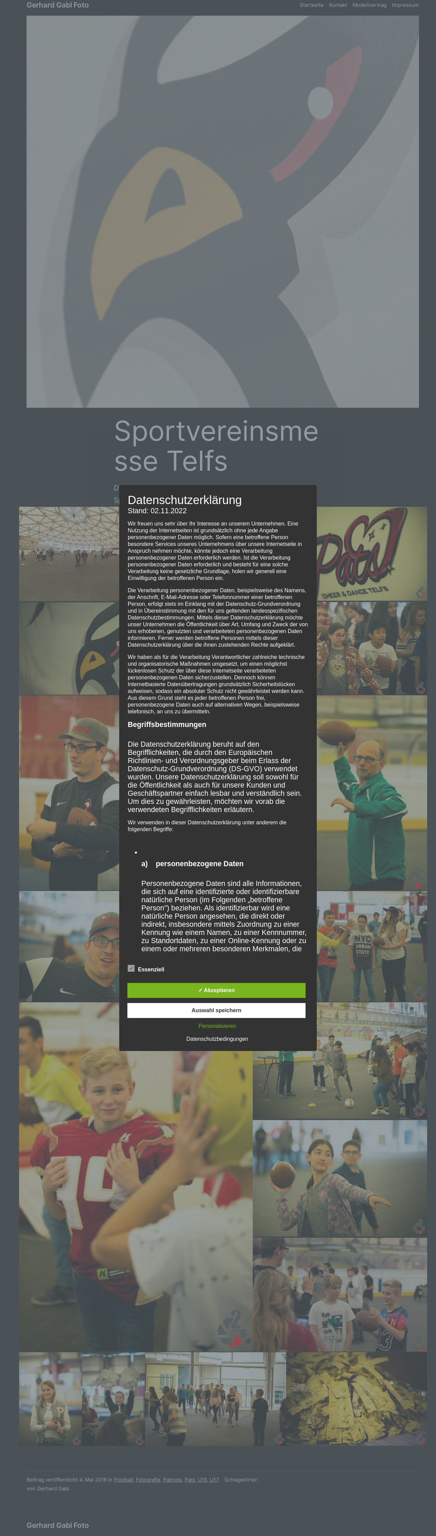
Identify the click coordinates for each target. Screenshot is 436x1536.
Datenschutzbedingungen (217, 1039)
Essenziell (146, 968)
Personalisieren (217, 1026)
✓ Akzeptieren (216, 990)
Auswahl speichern (217, 1010)
